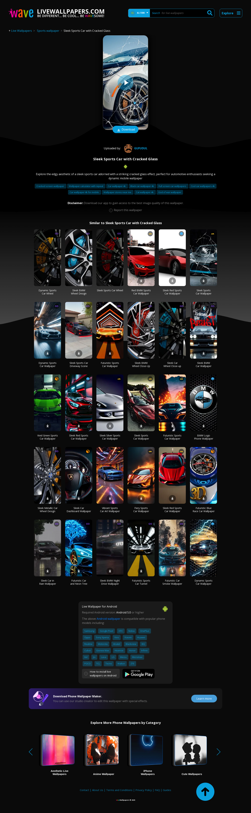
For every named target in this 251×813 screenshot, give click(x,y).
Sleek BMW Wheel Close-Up (141, 364)
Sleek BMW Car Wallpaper (203, 364)
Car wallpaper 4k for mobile (84, 192)
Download (125, 130)
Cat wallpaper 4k (145, 192)
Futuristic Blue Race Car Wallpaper (204, 509)
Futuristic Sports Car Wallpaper (110, 364)
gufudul (135, 148)
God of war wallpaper (169, 192)
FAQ (157, 790)
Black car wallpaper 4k (142, 186)
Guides (167, 790)
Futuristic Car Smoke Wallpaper (172, 582)
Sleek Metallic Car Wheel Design (48, 509)
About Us (97, 790)
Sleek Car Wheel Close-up (172, 364)
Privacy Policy (143, 790)
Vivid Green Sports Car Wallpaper (47, 437)
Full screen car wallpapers (173, 186)
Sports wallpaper (48, 31)
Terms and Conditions (119, 790)
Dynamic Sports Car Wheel (47, 292)
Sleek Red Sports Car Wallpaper (172, 292)
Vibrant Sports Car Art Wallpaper (110, 509)
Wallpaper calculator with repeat (86, 186)
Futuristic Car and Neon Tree (78, 582)
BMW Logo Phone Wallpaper (203, 437)
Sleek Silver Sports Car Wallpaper (110, 437)
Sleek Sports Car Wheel (110, 290)
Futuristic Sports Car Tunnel (141, 582)
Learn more (204, 698)
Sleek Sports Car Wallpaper (203, 292)
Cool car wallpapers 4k (203, 186)
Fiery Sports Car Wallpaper (141, 509)
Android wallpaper (108, 619)
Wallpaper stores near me (118, 192)
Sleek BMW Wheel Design (78, 292)
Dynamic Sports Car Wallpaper (47, 364)
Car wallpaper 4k (117, 186)
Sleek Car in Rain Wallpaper (47, 582)
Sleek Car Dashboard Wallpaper (79, 509)
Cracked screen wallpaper (50, 186)
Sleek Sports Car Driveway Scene (79, 364)
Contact (84, 790)
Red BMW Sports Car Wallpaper (141, 292)
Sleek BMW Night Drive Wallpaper (110, 582)
